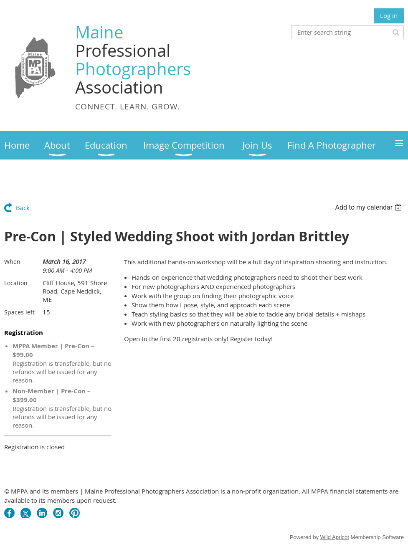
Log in (389, 15)
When (12, 262)
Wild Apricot (334, 537)
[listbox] (369, 207)
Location (16, 283)
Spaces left (19, 312)
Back (23, 207)
